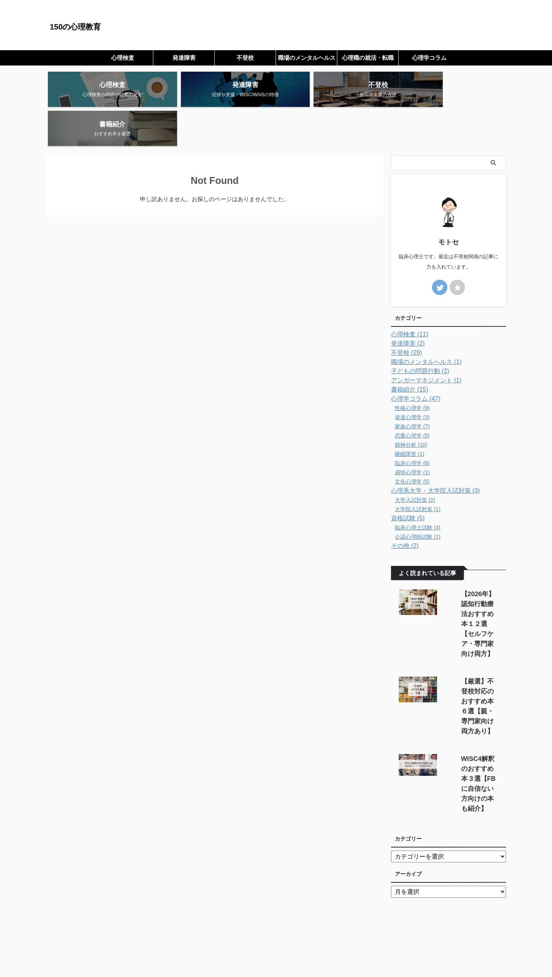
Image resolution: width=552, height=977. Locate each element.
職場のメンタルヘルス (306, 57)
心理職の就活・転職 (368, 57)
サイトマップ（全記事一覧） (248, 933)
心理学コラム (429, 57)
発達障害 (184, 57)
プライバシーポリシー (311, 933)
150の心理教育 (75, 27)
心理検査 (122, 57)
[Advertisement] (276, 864)
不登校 (245, 57)
